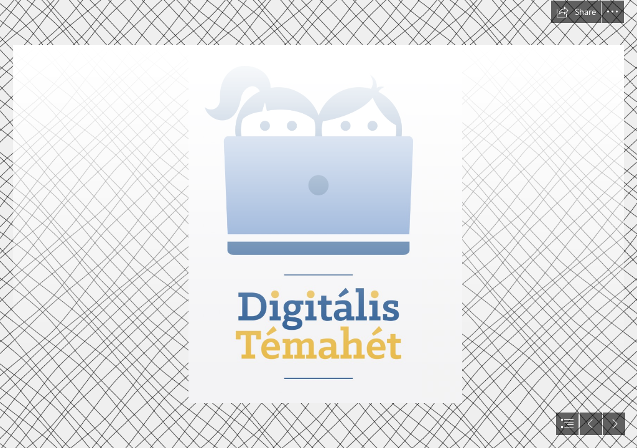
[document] (318, 224)
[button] (576, 12)
